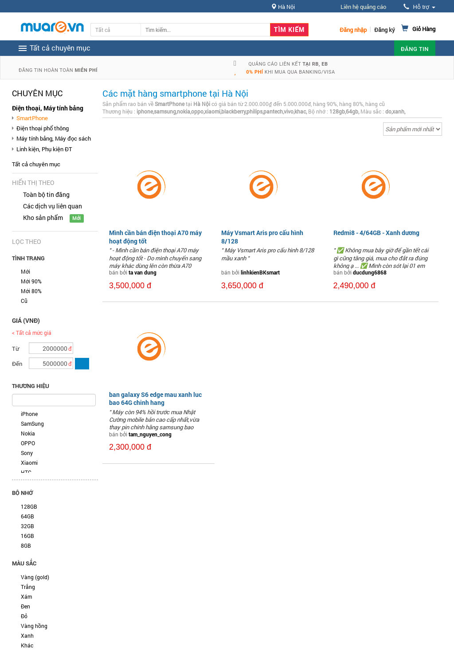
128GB (29, 506)
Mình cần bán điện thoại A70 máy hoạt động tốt (155, 236)
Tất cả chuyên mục (36, 164)
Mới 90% (31, 281)
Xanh (27, 635)
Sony (27, 452)
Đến (17, 364)
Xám (26, 596)
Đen (25, 606)
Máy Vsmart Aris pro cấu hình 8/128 (262, 236)
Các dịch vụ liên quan (52, 206)
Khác (27, 645)
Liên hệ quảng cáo (363, 7)
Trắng (28, 586)
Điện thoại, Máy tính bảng (47, 108)
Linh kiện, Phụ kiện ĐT (44, 149)
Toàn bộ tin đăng (46, 194)
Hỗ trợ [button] (419, 7)
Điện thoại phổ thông (42, 128)
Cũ (24, 300)
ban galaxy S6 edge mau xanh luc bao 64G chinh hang (155, 398)
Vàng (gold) (35, 576)
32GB (27, 525)
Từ (15, 349)
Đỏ (24, 616)
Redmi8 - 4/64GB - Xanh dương (376, 232)
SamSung (32, 423)
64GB (27, 516)
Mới (25, 271)
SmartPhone (32, 118)
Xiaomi (29, 462)
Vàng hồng (34, 625)
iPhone (29, 413)
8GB (26, 545)
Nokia (28, 433)
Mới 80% (31, 290)
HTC (26, 472)
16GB (27, 535)
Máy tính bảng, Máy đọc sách (53, 138)
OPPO (28, 443)
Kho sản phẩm (43, 217)
